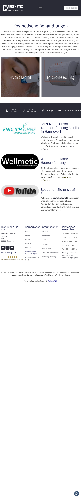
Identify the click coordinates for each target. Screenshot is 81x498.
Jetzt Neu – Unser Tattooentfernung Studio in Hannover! (60, 128)
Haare (27, 239)
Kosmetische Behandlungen (31, 253)
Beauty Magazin (8, 252)
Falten (27, 235)
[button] (40, 8)
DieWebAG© (53, 281)
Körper (28, 248)
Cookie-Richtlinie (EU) (32, 259)
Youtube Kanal (60, 198)
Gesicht (28, 243)
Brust (27, 231)
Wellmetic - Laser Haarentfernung (54, 161)
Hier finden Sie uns (9, 228)
